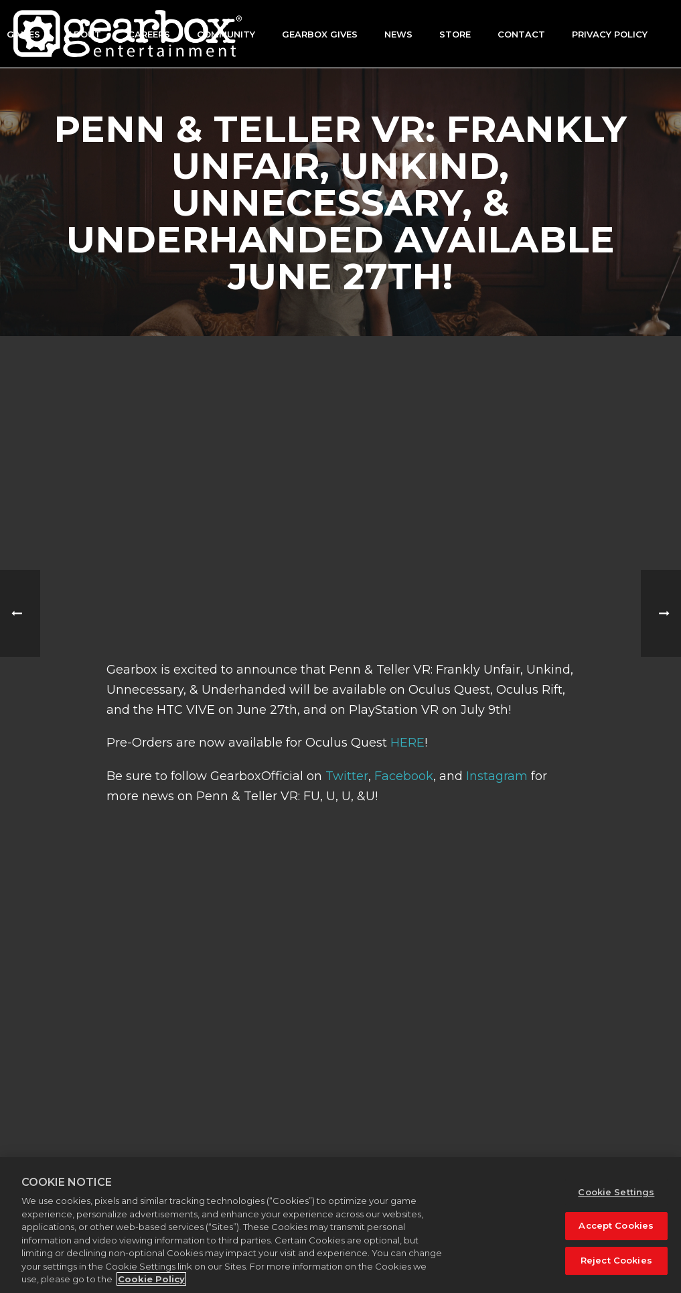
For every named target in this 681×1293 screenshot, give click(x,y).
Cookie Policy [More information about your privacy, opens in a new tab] (151, 1279)
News (398, 34)
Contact (521, 34)
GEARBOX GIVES (320, 34)
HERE (407, 742)
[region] (340, 1225)
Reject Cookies (616, 1260)
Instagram (497, 776)
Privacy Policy (610, 34)
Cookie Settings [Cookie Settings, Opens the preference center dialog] (616, 1192)
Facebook (403, 776)
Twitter (346, 776)
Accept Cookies (616, 1225)
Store (455, 34)
